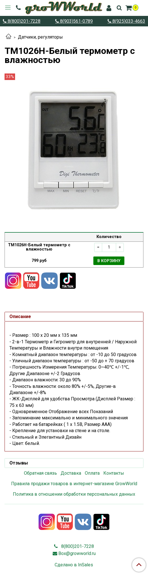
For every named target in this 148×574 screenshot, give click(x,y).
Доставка (71, 473)
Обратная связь (40, 473)
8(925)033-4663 (128, 21)
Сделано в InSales (74, 565)
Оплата (92, 473)
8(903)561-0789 (76, 21)
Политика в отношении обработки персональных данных (74, 494)
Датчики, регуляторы (40, 37)
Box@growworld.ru (77, 553)
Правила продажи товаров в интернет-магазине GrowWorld (74, 483)
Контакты (113, 473)
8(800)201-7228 (23, 21)
